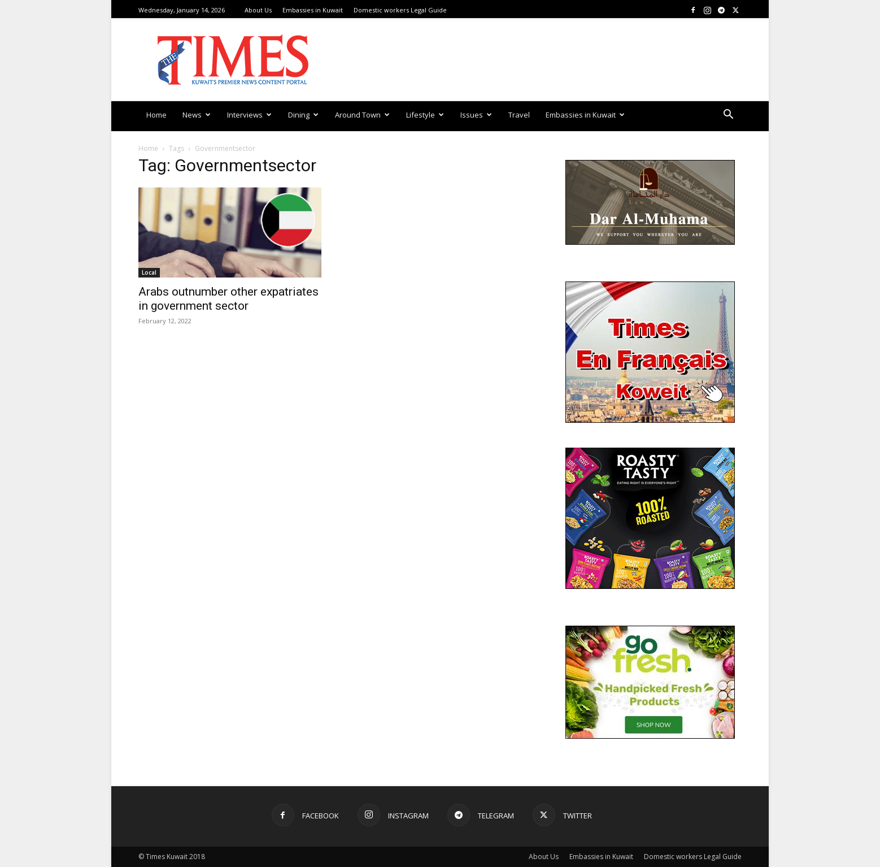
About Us (258, 10)
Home (156, 115)
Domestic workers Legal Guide (400, 10)
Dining (303, 115)
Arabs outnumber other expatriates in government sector (228, 299)
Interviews (249, 115)
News (196, 115)
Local (149, 272)
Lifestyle (425, 115)
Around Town (362, 115)
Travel (519, 115)
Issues (476, 115)
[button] (728, 115)
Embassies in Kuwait (312, 10)
